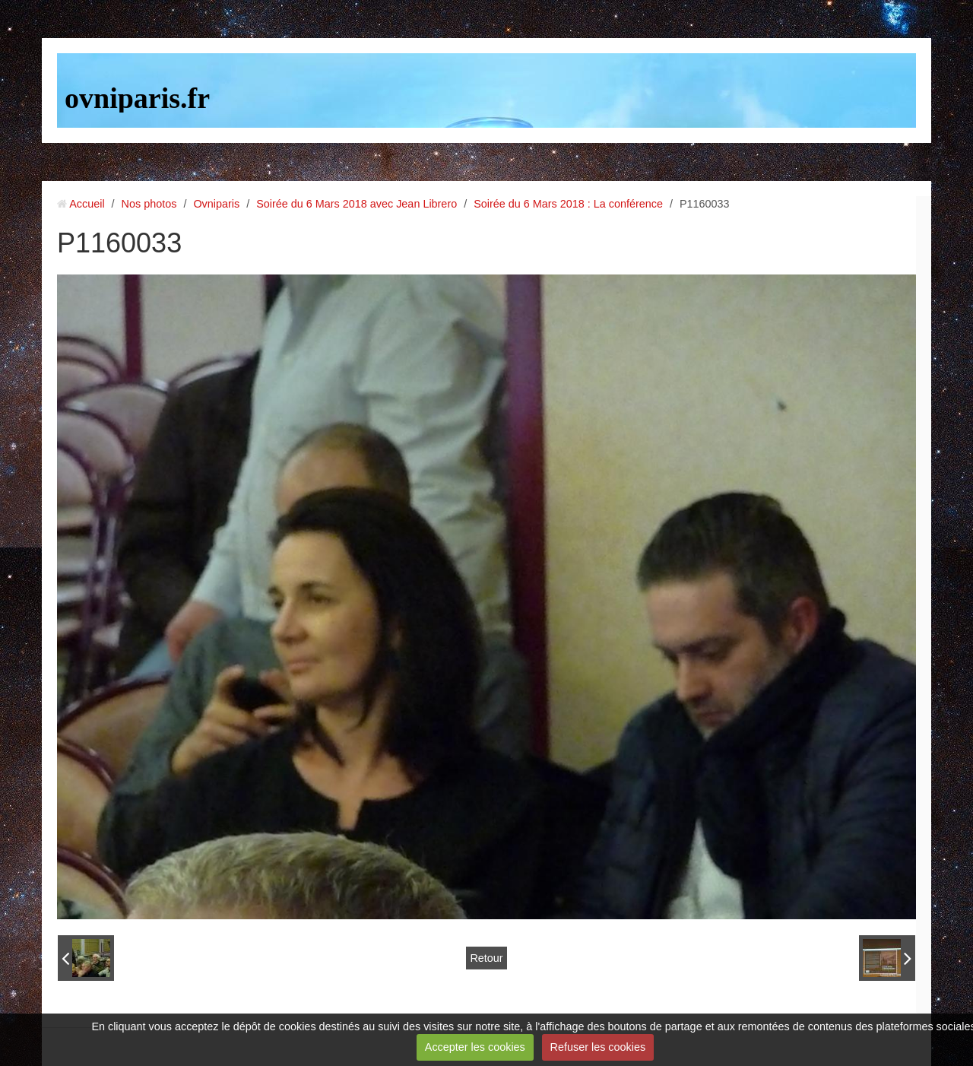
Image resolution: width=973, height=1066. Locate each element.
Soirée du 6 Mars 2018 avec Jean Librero (356, 204)
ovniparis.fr (137, 98)
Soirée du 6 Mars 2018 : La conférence (568, 204)
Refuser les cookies (598, 1047)
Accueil (86, 204)
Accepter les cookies (475, 1047)
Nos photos (149, 204)
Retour (486, 958)
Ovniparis (216, 204)
